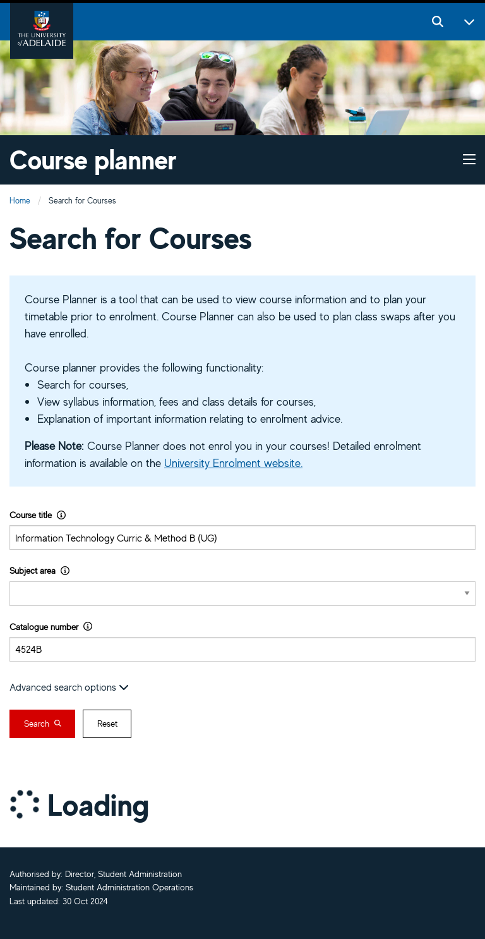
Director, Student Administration (123, 873)
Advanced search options (69, 687)
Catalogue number (50, 626)
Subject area (39, 570)
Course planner (93, 159)
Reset (107, 723)
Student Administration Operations (129, 887)
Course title (37, 514)
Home (19, 200)
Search (42, 723)
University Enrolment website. (233, 463)
